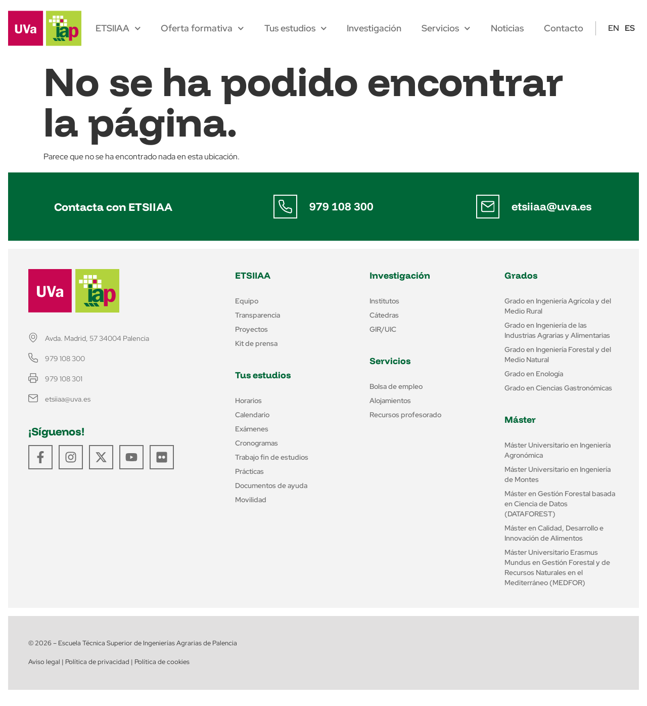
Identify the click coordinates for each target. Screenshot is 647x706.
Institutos (384, 300)
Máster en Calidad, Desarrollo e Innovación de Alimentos (554, 533)
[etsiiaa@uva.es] (488, 207)
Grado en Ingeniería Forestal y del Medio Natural (557, 354)
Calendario (252, 414)
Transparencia (257, 315)
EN (613, 28)
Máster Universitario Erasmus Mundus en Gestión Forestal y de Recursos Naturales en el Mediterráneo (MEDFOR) (557, 567)
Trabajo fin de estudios (271, 457)
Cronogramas (256, 443)
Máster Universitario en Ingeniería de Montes (557, 474)
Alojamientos (390, 400)
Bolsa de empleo (396, 386)
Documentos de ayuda (271, 485)
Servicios (446, 28)
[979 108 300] (285, 207)
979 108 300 (342, 206)
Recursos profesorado (405, 414)
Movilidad (250, 499)
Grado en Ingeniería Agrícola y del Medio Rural (557, 306)
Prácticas (249, 471)
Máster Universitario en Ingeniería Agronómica (557, 450)
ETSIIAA (118, 28)
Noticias (507, 28)
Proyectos (251, 329)
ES (630, 28)
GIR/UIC (382, 329)
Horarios (248, 400)
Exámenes (251, 428)
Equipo (246, 300)
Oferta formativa (202, 28)
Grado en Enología (533, 373)
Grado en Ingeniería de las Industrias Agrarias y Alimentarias (557, 330)
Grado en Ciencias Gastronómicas (558, 387)
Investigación (374, 28)
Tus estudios (295, 28)
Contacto (563, 28)
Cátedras (384, 315)
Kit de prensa (256, 343)
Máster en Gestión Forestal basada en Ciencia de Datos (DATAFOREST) (559, 503)
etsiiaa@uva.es (552, 206)
